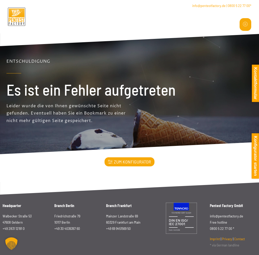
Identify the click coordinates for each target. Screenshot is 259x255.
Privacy (227, 239)
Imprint (215, 239)
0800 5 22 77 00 (239, 5)
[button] (11, 243)
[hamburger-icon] (245, 24)
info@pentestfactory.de (209, 5)
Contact (239, 239)
